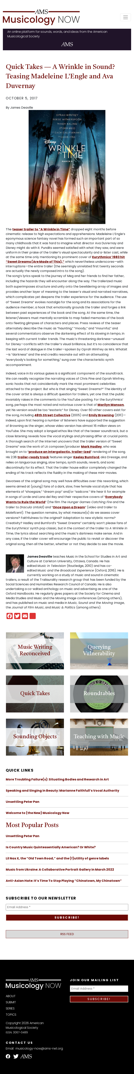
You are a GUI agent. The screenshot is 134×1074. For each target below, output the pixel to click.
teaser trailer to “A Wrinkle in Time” (41, 229)
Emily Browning (101, 415)
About (11, 996)
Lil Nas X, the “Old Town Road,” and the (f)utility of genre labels (57, 858)
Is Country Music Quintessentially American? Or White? (51, 847)
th (40, 415)
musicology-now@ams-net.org (39, 1048)
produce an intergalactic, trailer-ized (60, 452)
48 (36, 415)
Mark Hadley (91, 446)
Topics (11, 1014)
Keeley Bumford (86, 457)
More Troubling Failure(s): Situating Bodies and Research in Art (57, 779)
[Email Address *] (67, 907)
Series (10, 1008)
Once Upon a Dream (69, 507)
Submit (11, 1002)
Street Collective (56, 415)
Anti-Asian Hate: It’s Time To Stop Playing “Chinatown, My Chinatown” (64, 880)
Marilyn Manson (111, 405)
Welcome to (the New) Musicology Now (37, 813)
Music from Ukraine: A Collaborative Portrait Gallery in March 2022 (60, 869)
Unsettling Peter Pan (22, 802)
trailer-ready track (33, 457)
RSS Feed (67, 934)
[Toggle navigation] (125, 17)
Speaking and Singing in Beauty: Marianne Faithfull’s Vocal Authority (62, 790)
